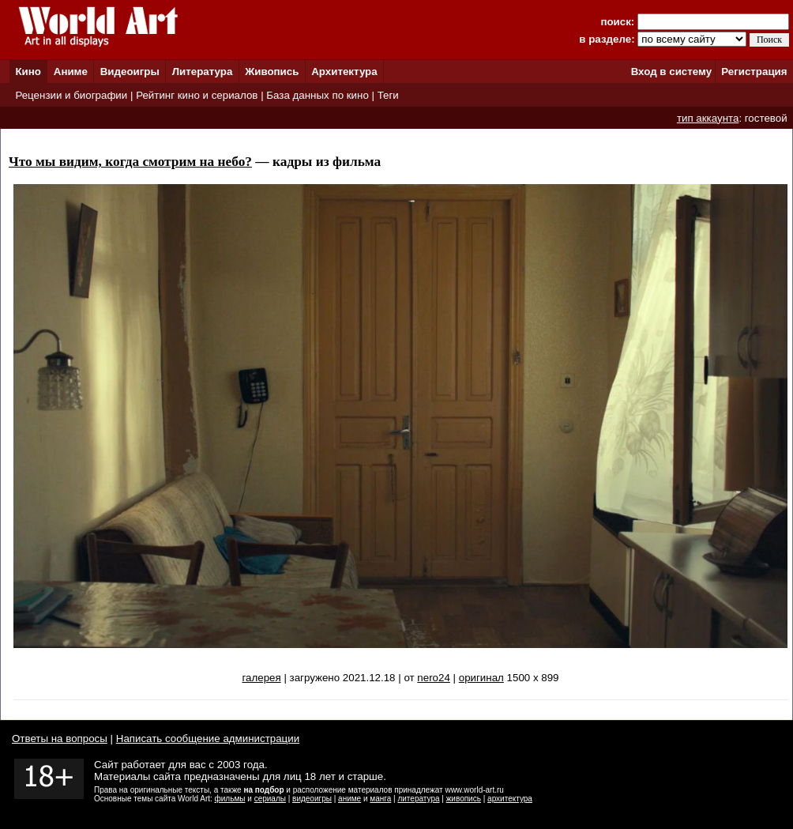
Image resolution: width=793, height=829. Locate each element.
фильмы (230, 798)
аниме (349, 798)
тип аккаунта (708, 118)
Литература (202, 71)
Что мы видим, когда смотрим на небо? (130, 161)
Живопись (272, 71)
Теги (388, 95)
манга (380, 798)
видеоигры (312, 798)
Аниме (71, 71)
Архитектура (344, 71)
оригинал (481, 678)
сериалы (270, 798)
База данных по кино (317, 95)
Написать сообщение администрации (207, 738)
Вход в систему (671, 71)
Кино (28, 71)
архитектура (509, 798)
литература (418, 798)
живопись (463, 798)
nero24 (433, 678)
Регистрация (754, 71)
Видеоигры (130, 71)
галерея (261, 678)
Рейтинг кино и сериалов (196, 95)
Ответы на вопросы (59, 738)
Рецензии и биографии (71, 95)
